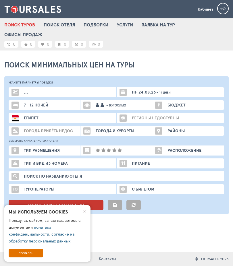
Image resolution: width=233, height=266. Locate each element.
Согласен (26, 253)
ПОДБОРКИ (96, 24)
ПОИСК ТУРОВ (19, 24)
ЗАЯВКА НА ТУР (158, 24)
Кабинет (205, 9)
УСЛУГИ (125, 24)
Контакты (107, 258)
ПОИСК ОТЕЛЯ (59, 24)
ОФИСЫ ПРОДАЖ (23, 34)
